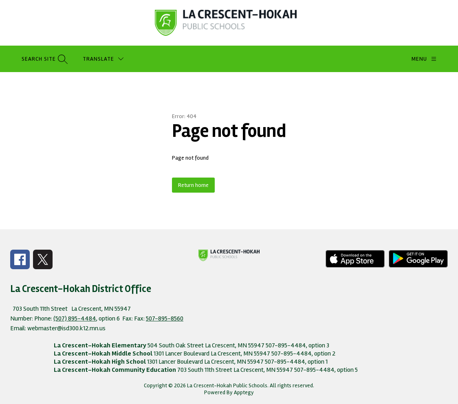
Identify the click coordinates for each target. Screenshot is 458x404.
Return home (193, 185)
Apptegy (244, 392)
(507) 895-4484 (74, 318)
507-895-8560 (164, 318)
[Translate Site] (103, 59)
